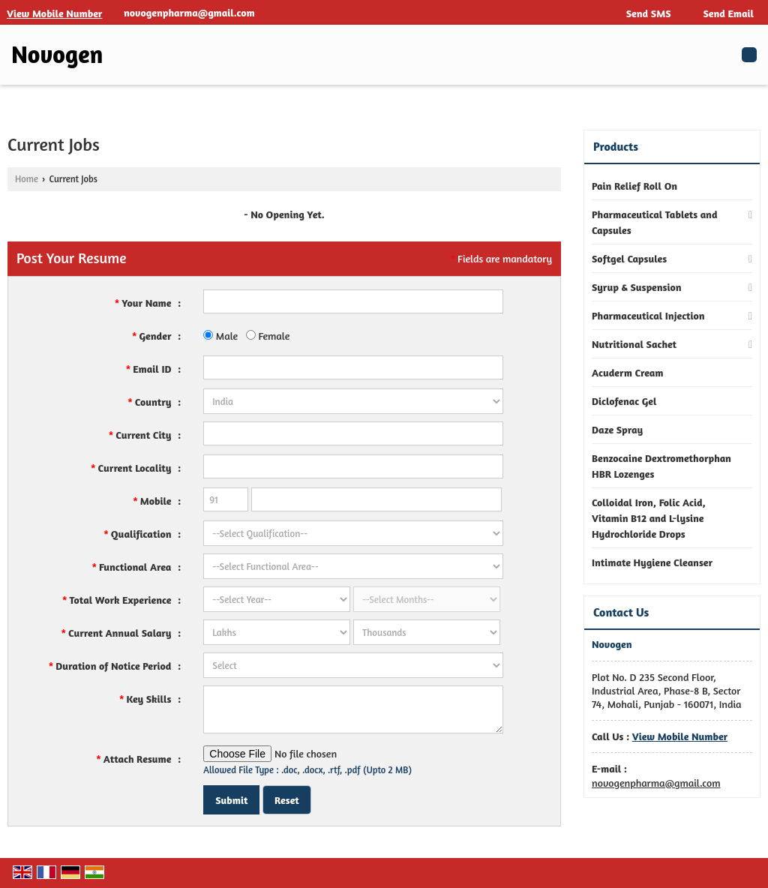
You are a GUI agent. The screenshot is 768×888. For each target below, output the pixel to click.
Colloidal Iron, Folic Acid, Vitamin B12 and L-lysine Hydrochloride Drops (649, 518)
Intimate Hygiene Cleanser (652, 562)
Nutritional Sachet (634, 344)
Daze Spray (617, 429)
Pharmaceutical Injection (648, 315)
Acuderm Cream (627, 372)
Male (220, 335)
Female (268, 335)
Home (26, 178)
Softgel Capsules (629, 258)
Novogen (57, 55)
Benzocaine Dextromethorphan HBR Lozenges (661, 466)
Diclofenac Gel (624, 400)
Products (615, 146)
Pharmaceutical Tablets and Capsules (655, 222)
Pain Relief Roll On (634, 185)
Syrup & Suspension (637, 286)
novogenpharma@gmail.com (189, 12)
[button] (54, 13)
